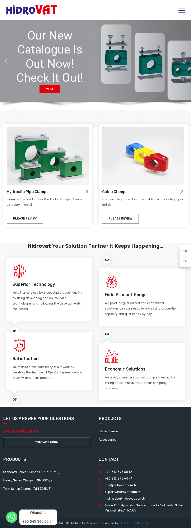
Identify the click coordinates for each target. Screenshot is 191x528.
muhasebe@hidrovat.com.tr (125, 498)
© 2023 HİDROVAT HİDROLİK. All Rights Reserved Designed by (73, 523)
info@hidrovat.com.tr (120, 485)
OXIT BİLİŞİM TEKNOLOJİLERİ (143, 523)
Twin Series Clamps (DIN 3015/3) (27, 489)
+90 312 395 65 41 (118, 478)
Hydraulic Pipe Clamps (27, 191)
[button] (6, 61)
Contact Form (47, 442)
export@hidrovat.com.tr (122, 492)
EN (183, 260)
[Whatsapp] (11, 517)
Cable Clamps (114, 191)
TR (183, 250)
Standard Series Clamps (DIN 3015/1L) (31, 472)
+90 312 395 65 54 (20, 431)
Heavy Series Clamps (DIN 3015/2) (28, 480)
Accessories (107, 440)
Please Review (25, 218)
